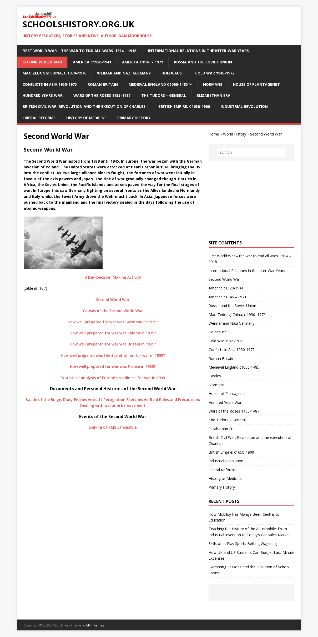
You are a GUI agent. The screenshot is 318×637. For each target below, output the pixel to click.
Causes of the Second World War (113, 310)
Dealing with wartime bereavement (112, 405)
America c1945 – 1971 (142, 61)
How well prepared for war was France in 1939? (113, 366)
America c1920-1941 (92, 61)
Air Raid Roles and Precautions (172, 399)
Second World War (42, 61)
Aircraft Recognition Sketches (115, 399)
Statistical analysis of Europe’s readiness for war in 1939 (112, 377)
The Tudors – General (163, 95)
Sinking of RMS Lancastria (113, 427)
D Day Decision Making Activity (112, 277)
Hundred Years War (43, 95)
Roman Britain (103, 84)
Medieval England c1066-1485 (158, 84)
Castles (215, 375)
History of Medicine (86, 117)
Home (214, 134)
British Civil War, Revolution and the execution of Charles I (85, 106)
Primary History (133, 117)
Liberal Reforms (39, 117)
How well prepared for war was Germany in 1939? (113, 321)
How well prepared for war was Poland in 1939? (113, 332)
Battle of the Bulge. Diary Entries (56, 399)
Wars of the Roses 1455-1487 (101, 95)
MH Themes (95, 625)
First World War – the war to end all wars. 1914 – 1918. (79, 50)
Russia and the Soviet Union (203, 61)
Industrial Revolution (244, 106)
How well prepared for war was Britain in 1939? (113, 344)
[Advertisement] (251, 201)
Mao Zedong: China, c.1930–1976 (54, 73)
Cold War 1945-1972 (214, 73)
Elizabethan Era (213, 95)
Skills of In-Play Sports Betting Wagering (243, 543)
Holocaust (172, 73)
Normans (212, 84)
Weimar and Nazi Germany (124, 73)
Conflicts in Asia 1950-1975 (50, 84)
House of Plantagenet (256, 84)
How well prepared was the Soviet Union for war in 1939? (113, 355)
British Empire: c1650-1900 (184, 106)
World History (234, 134)
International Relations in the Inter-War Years (198, 50)
